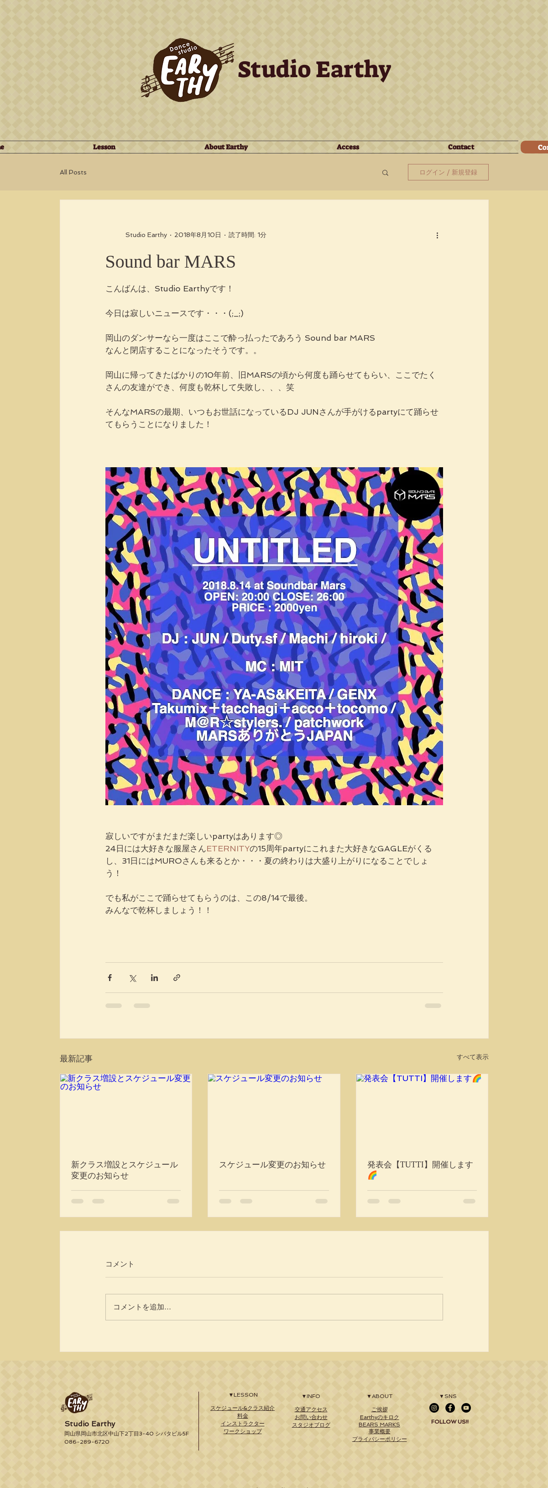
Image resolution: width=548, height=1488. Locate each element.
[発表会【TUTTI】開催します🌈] (422, 1111)
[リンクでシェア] (176, 977)
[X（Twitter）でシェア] (132, 977)
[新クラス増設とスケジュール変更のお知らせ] (126, 1111)
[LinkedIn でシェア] (154, 977)
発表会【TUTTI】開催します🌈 (420, 1170)
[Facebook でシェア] (109, 977)
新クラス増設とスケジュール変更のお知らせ (124, 1170)
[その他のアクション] (437, 234)
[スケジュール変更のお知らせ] (274, 1111)
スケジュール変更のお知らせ (272, 1164)
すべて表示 (473, 1057)
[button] (385, 172)
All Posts (73, 172)
